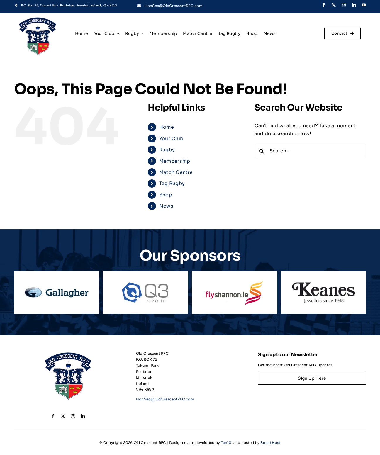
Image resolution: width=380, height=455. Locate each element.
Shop (165, 195)
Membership (174, 161)
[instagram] (344, 5)
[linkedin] (354, 5)
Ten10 (226, 442)
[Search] (262, 151)
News (166, 206)
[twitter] (334, 5)
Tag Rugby (172, 183)
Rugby (167, 150)
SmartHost (270, 442)
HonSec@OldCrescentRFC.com (174, 6)
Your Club (171, 138)
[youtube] (364, 5)
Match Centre (176, 172)
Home (166, 127)
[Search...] (310, 151)
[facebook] (324, 5)
